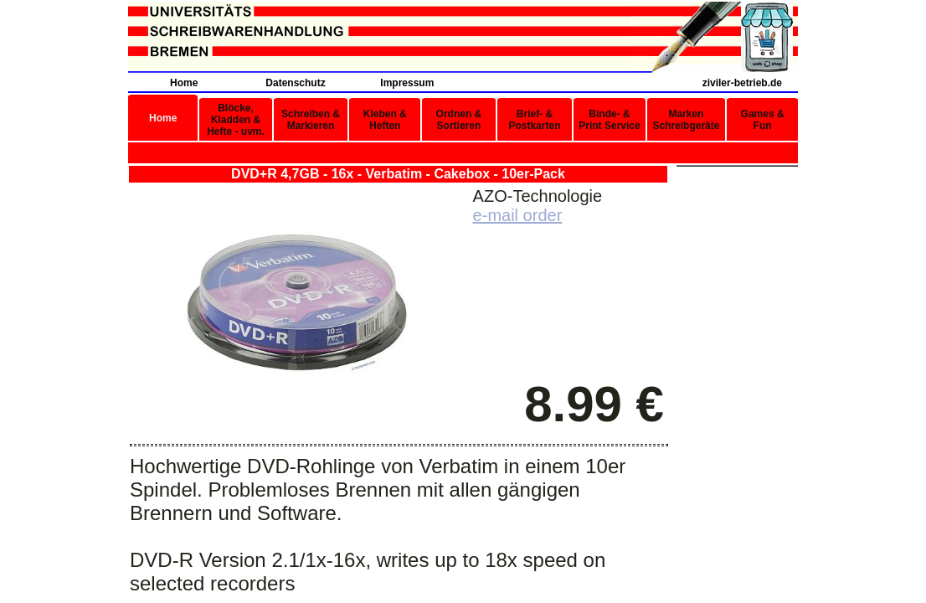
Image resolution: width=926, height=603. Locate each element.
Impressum (407, 83)
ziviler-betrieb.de (742, 83)
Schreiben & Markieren (310, 119)
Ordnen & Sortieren (459, 119)
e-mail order (518, 215)
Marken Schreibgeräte (685, 119)
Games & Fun (763, 119)
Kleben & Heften (385, 119)
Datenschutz (295, 83)
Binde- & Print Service (609, 119)
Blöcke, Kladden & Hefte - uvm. (236, 119)
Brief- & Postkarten (534, 119)
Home (184, 83)
